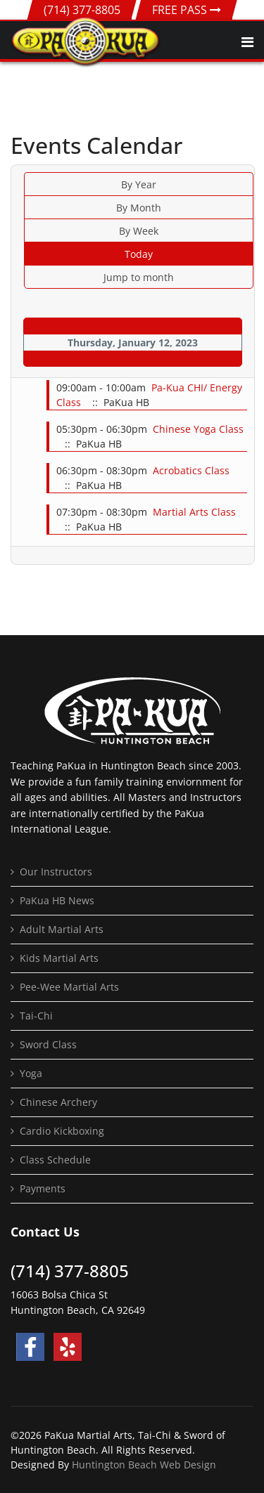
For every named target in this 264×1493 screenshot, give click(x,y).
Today (139, 254)
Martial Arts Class (194, 512)
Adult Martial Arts (61, 929)
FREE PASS (186, 10)
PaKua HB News (57, 900)
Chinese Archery (58, 1102)
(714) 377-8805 (82, 10)
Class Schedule (55, 1159)
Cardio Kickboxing (62, 1130)
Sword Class (48, 1044)
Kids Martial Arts (59, 958)
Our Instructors (56, 871)
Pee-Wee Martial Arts (69, 986)
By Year (138, 184)
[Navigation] (247, 42)
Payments (42, 1188)
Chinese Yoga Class (198, 429)
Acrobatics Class (191, 470)
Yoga (31, 1073)
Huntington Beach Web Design (144, 1464)
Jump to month (138, 277)
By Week (138, 230)
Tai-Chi (36, 1015)
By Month (138, 207)
